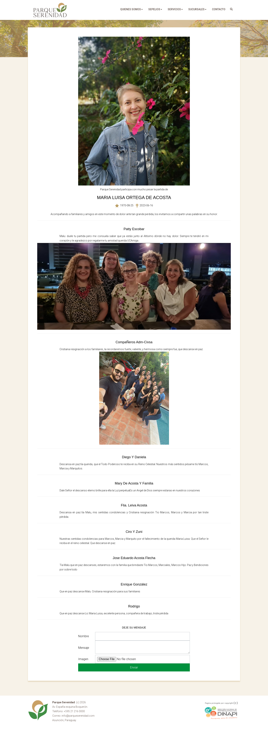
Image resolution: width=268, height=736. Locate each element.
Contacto (218, 9)
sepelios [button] (155, 9)
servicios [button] (175, 9)
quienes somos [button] (131, 9)
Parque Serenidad (50, 10)
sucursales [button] (197, 9)
